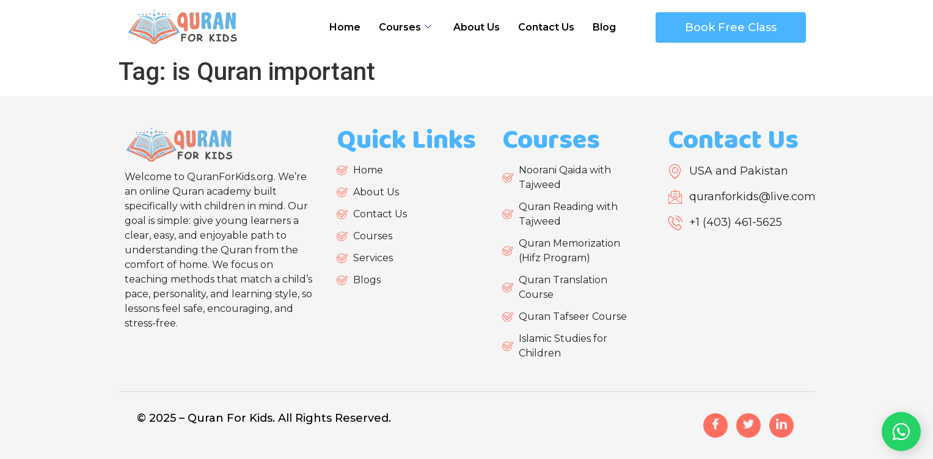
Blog (604, 27)
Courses (405, 27)
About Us (476, 27)
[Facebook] (715, 425)
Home (344, 27)
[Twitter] (748, 425)
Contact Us (546, 27)
